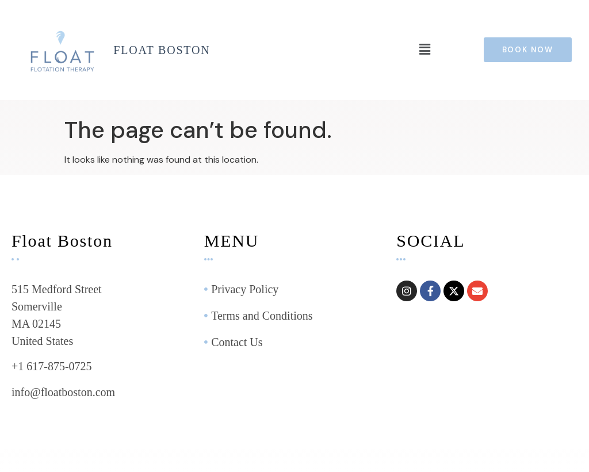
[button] (424, 50)
